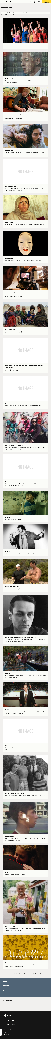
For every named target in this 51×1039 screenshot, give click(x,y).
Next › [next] (49, 974)
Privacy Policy (6, 1032)
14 (30, 973)
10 (19, 973)
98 (41, 973)
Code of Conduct (6, 1034)
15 (33, 973)
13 (27, 973)
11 (21, 973)
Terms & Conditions (7, 1029)
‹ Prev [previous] (2, 974)
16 (35, 973)
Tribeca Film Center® (7, 1027)
